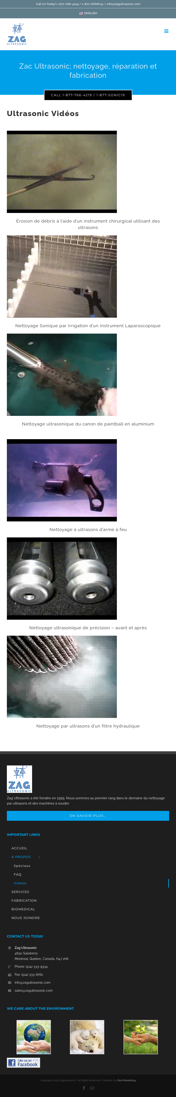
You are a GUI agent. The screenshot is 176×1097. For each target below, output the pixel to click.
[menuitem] (88, 13)
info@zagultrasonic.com (123, 4)
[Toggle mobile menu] (166, 31)
